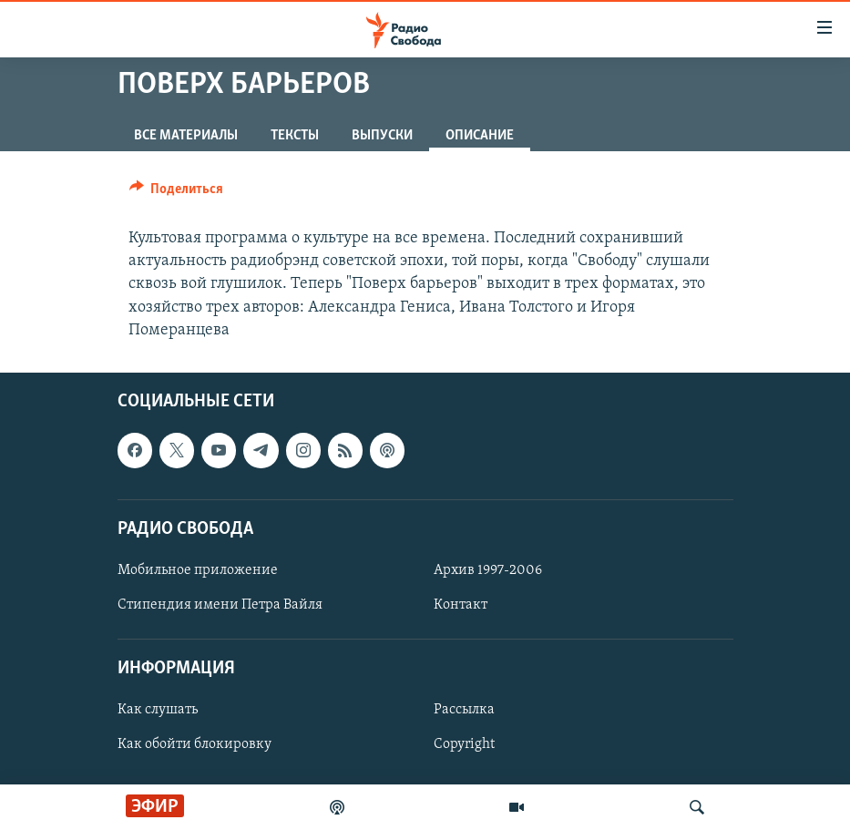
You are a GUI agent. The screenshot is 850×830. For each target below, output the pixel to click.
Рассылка (464, 709)
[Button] (176, 193)
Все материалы (186, 135)
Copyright (464, 744)
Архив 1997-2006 (488, 570)
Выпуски (382, 135)
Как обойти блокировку (194, 744)
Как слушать (158, 709)
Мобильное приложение (198, 570)
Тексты (295, 135)
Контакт (460, 605)
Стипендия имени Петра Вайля (220, 605)
